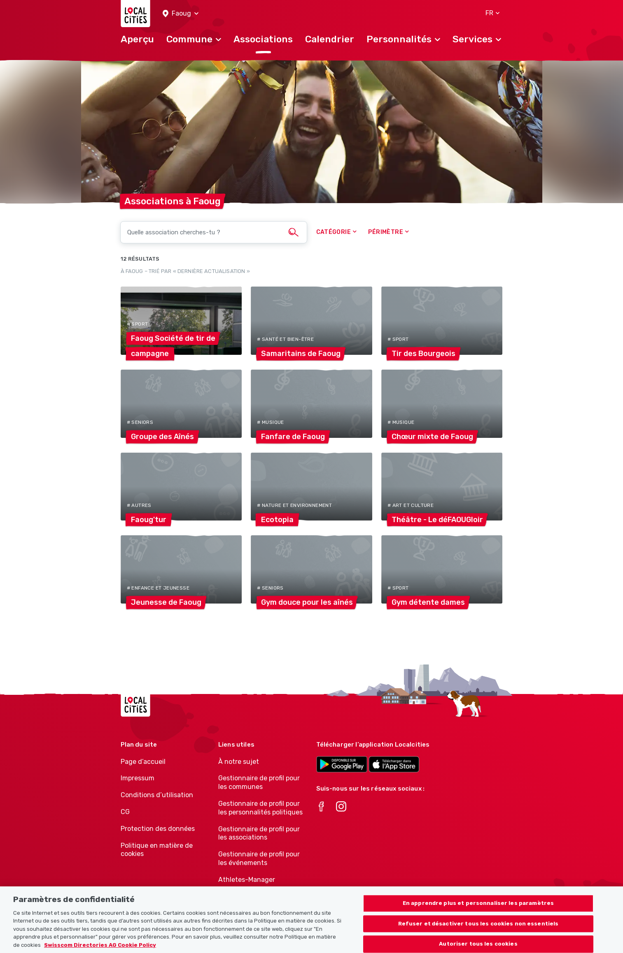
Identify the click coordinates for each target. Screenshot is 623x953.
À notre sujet (238, 762)
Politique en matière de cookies (157, 850)
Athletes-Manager (246, 880)
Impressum (137, 778)
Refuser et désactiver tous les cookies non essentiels (478, 931)
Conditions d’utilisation (157, 795)
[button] (180, 13)
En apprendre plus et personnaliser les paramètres (478, 910)
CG (125, 812)
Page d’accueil (143, 762)
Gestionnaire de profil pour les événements (259, 858)
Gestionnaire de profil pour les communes (259, 782)
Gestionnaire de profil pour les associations (259, 833)
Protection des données (158, 829)
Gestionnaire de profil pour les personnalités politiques (260, 808)
